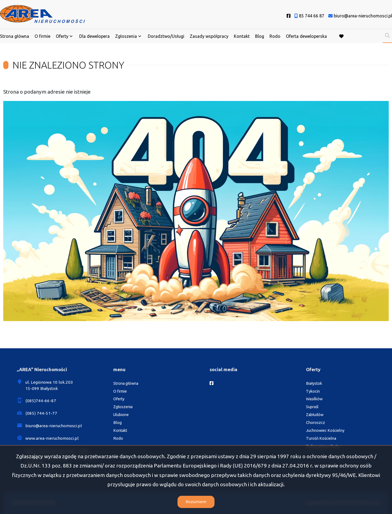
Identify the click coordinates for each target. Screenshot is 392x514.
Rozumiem (196, 501)
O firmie (42, 36)
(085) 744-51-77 (41, 413)
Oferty (62, 36)
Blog (259, 36)
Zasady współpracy (209, 36)
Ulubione (121, 415)
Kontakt (242, 36)
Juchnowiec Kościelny (325, 430)
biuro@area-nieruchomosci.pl (53, 425)
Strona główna (14, 36)
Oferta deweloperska (306, 36)
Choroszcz (315, 422)
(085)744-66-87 (40, 400)
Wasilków (314, 399)
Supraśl (312, 407)
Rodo (275, 36)
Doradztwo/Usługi (166, 36)
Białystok (314, 383)
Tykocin (313, 391)
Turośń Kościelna (321, 438)
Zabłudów (314, 415)
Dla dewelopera (94, 36)
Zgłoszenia (126, 36)
